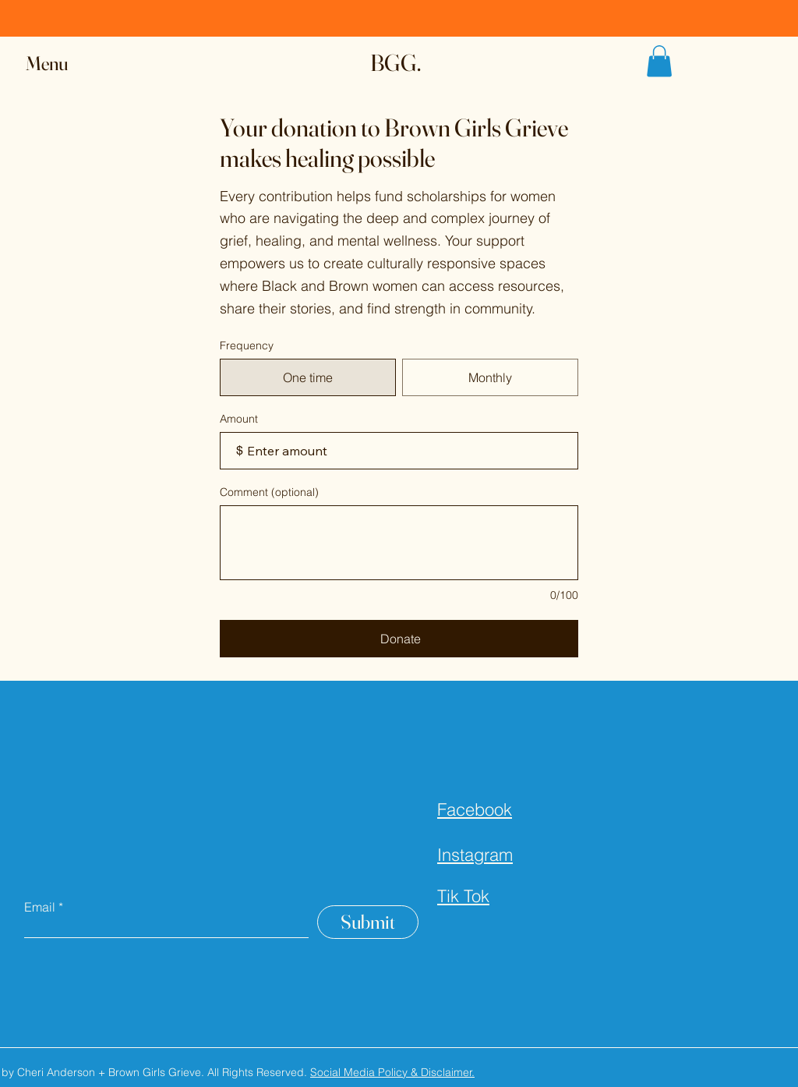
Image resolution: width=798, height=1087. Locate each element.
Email (39, 907)
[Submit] (367, 922)
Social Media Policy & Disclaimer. (392, 1072)
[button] (61, 64)
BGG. (395, 62)
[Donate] (399, 638)
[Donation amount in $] (399, 450)
